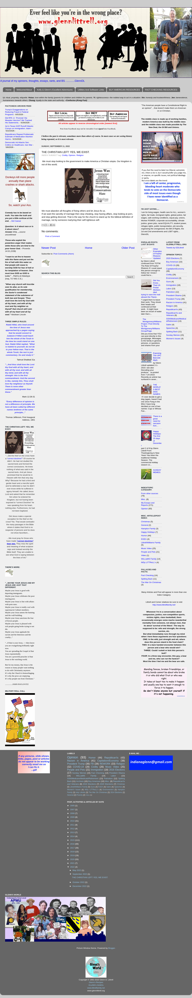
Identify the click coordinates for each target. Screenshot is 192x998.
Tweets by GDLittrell (175, 248)
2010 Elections (89, 784)
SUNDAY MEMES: (157, 471)
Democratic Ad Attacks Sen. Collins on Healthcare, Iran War (18, 143)
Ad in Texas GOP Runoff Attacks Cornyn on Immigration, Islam (19, 127)
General (144, 525)
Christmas (145, 521)
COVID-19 (170, 265)
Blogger (111, 948)
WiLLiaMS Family (148, 559)
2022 (72, 867)
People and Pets (148, 552)
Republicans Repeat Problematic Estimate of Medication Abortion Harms (19, 136)
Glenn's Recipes (96, 982)
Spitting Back (147, 579)
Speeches (170, 328)
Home (8, 89)
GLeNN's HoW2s (96, 985)
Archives (80, 781)
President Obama (174, 295)
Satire (168, 324)
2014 (72, 836)
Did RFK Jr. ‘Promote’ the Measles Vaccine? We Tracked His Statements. (18, 120)
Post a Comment (52, 236)
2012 (72, 829)
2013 (72, 832)
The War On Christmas (151, 582)
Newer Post (48, 247)
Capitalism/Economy (175, 269)
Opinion (72, 155)
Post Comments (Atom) (64, 254)
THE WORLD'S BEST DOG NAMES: (157, 389)
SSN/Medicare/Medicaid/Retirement (176, 320)
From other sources (149, 493)
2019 (72, 855)
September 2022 (80, 874)
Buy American (172, 262)
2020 (72, 859)
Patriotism (170, 292)
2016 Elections (117, 769)
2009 (72, 817)
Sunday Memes (173, 335)
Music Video (146, 548)
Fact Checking (147, 575)
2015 (72, 840)
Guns (168, 282)
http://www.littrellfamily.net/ (163, 605)
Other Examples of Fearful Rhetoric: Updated (157, 254)
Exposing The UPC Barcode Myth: (157, 356)
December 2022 (80, 886)
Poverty (79, 795)
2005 (72, 805)
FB (92, 763)
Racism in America (174, 302)
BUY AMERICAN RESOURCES (124, 89)
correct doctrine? (15, 458)
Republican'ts (172, 309)
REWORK (105, 763)
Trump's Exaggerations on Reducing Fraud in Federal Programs (16, 112)
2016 (72, 844)
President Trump (173, 299)
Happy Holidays (148, 532)
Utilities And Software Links (91, 89)
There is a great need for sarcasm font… (157, 421)
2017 (72, 848)
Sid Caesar (16, 221)
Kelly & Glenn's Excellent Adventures (55, 89)
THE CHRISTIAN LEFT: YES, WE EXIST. (90, 877)
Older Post (128, 247)
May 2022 (77, 870)
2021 (72, 863)
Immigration (171, 285)
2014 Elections (116, 792)
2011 (72, 825)
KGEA (144, 539)
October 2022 (79, 882)
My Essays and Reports (147, 504)
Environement (172, 278)
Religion (80, 155)
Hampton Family (148, 528)
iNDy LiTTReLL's (148, 562)
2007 (72, 809)
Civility (64, 155)
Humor (144, 535)
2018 (72, 852)
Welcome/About (24, 89)
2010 (72, 821)
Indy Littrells (80, 792)
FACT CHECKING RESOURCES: (161, 89)
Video (143, 555)
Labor (168, 288)
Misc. (143, 499)
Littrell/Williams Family (151, 542)
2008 (72, 813)
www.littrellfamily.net (96, 988)
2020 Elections (172, 258)
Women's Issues (173, 338)
